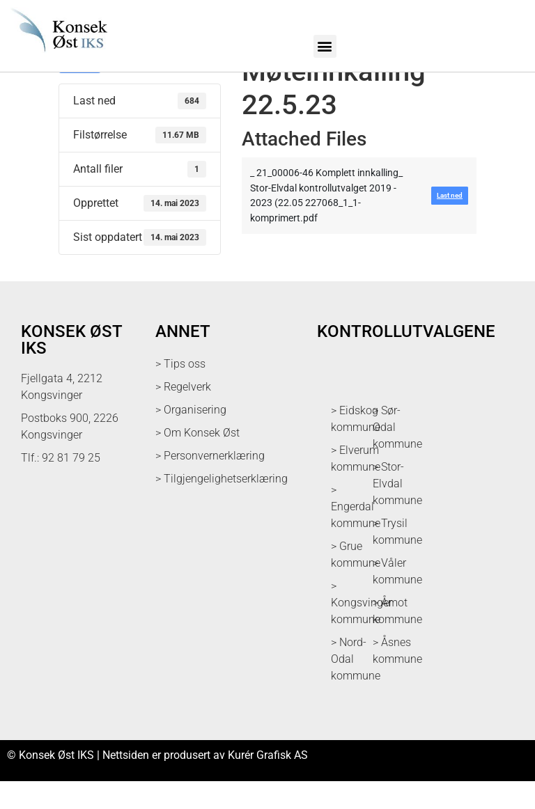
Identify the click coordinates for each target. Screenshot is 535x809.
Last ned (79, 92)
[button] (324, 46)
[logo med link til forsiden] (57, 56)
